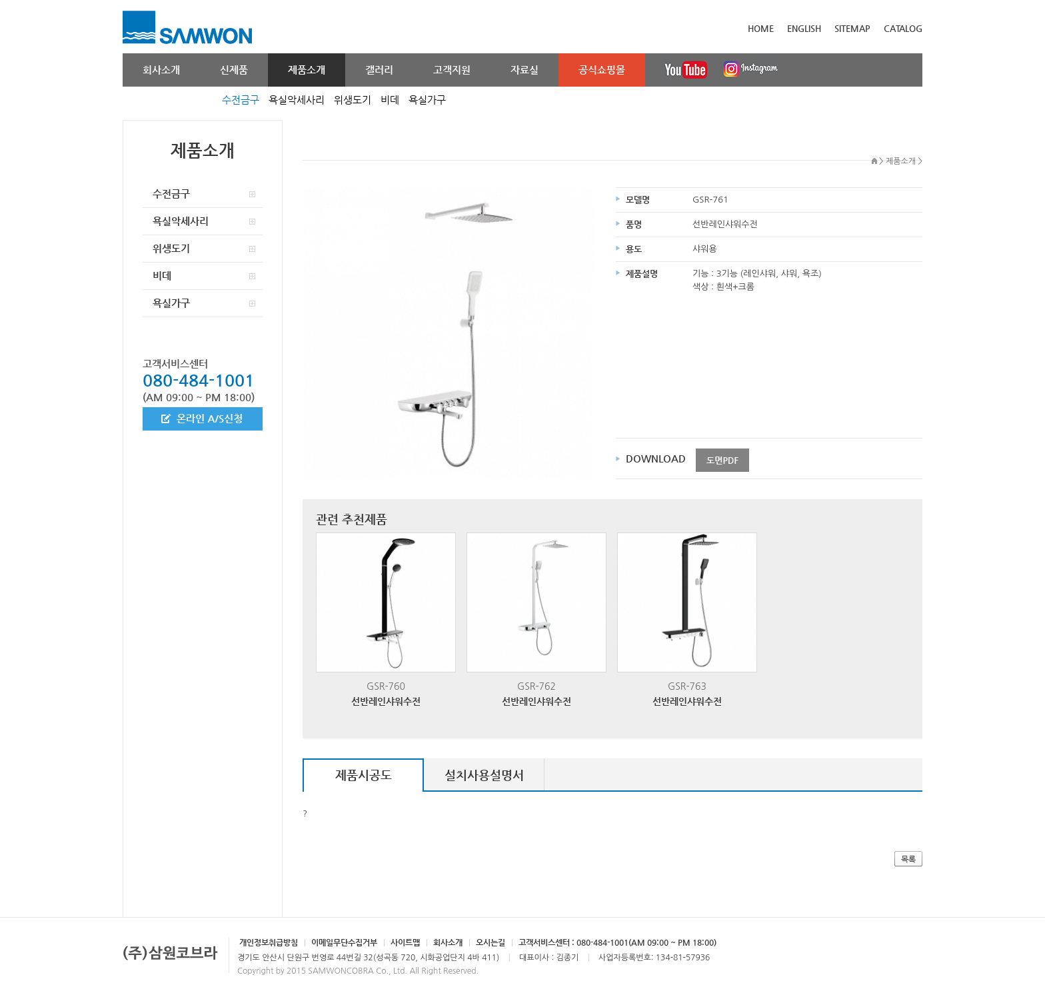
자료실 (524, 69)
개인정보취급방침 (268, 942)
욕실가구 (427, 99)
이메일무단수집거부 (344, 942)
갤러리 (379, 69)
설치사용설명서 (484, 775)
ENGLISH (804, 28)
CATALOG (903, 28)
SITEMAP (852, 28)
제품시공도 (363, 775)
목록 (908, 859)
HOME (761, 28)
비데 (390, 99)
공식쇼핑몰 (601, 69)
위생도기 (352, 99)
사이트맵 (405, 942)
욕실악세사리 (297, 99)
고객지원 (452, 69)
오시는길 (490, 942)
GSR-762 (536, 620)
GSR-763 (687, 620)
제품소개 (306, 69)
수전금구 (240, 99)
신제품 (234, 69)
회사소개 (161, 69)
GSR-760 (386, 620)
